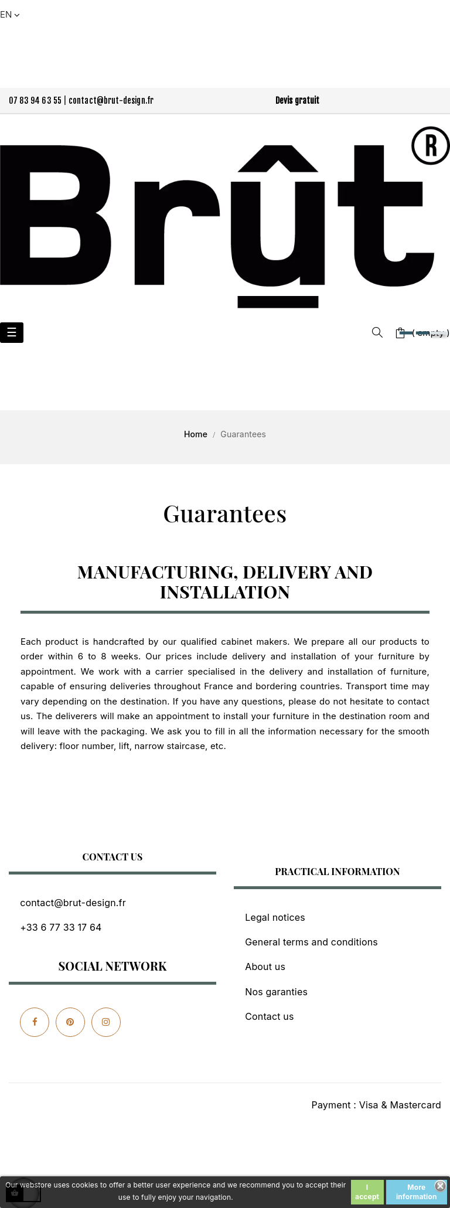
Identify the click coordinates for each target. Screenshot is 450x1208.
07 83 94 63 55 (35, 101)
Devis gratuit (297, 101)
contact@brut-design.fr (111, 101)
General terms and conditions (311, 942)
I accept (367, 1192)
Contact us (269, 1016)
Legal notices (275, 917)
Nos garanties (276, 992)
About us (265, 966)
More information (416, 1192)
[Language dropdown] (11, 14)
